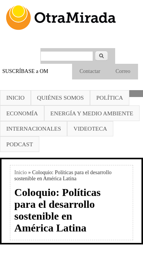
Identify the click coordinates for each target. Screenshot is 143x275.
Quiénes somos (60, 97)
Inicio (15, 97)
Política (109, 97)
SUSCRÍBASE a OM (25, 71)
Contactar (90, 71)
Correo (123, 71)
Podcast (19, 144)
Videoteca (90, 128)
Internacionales (33, 128)
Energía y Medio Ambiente (91, 113)
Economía (22, 113)
